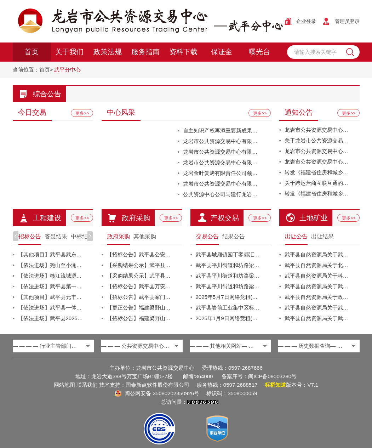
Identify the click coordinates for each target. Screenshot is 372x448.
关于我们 (69, 52)
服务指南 (145, 52)
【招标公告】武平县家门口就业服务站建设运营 (162, 297)
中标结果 (82, 236)
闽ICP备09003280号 (272, 376)
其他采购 (144, 236)
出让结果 (322, 236)
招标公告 (29, 236)
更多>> (82, 113)
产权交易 (225, 218)
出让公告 (296, 236)
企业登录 (306, 21)
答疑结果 (56, 236)
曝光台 (259, 52)
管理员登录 (347, 21)
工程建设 (47, 218)
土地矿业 (313, 218)
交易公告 (207, 236)
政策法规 (107, 52)
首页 (31, 52)
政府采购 (136, 218)
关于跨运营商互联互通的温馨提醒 (324, 183)
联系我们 (87, 385)
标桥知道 (275, 385)
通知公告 (299, 112)
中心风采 (121, 112)
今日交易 (32, 112)
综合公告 (47, 94)
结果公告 (233, 236)
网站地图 (64, 385)
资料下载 (183, 52)
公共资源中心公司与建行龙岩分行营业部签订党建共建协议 (252, 194)
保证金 (221, 52)
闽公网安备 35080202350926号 (162, 393)
